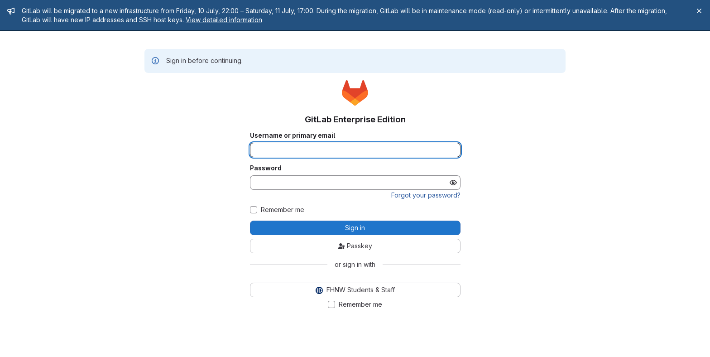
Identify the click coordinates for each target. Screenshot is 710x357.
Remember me (282, 209)
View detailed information (224, 20)
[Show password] (453, 182)
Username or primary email (292, 135)
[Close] (699, 10)
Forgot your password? (426, 195)
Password (266, 168)
